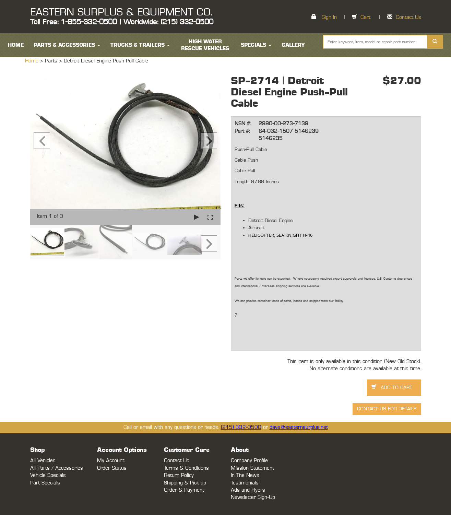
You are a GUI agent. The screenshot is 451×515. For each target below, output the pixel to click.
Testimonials (245, 482)
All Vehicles (43, 460)
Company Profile (249, 460)
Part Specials (45, 482)
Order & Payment (184, 490)
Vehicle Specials (48, 475)
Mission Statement (252, 468)
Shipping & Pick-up (185, 482)
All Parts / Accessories (56, 468)
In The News (245, 475)
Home (32, 60)
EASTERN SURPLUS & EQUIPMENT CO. (121, 12)
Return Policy (179, 475)
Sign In (329, 17)
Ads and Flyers (248, 490)
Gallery (293, 45)
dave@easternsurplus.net (299, 427)
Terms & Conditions (186, 468)
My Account (110, 460)
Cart (365, 17)
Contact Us (408, 17)
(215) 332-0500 (241, 427)
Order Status (112, 468)
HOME (16, 45)
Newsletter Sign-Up (253, 497)
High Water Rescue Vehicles (205, 45)
